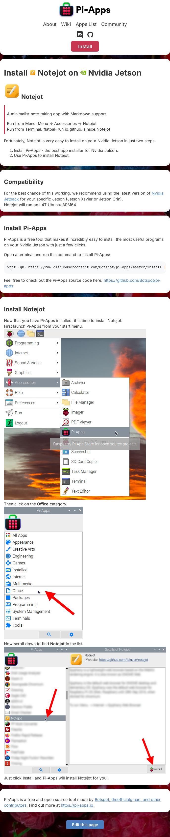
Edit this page (85, 824)
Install (85, 46)
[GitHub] (90, 35)
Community (114, 24)
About (49, 24)
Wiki (66, 24)
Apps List (86, 24)
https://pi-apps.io (77, 805)
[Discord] (79, 35)
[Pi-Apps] (85, 10)
